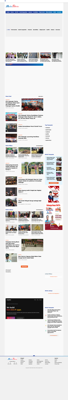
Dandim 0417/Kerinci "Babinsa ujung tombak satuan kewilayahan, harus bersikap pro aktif (22, 60)
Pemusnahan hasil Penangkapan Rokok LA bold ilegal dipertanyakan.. (57, 60)
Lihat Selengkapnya (39, 145)
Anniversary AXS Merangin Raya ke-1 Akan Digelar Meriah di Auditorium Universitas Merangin (30, 181)
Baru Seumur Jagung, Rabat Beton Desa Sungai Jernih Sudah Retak (29, 257)
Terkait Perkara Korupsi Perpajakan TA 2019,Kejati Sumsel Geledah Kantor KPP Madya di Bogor (23, 219)
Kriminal (48, 136)
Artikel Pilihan (48, 274)
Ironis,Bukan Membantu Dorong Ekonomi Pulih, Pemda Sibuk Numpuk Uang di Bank (51, 168)
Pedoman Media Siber (58, 362)
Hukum (12, 12)
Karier (56, 361)
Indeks (8, 12)
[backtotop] (34, 356)
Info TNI (16, 12)
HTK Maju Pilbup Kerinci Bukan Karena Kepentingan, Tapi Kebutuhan (11, 60)
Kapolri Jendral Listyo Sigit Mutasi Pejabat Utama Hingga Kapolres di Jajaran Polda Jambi (37, 232)
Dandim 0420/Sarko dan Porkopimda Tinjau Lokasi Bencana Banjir (23, 232)
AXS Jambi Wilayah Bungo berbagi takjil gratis (29, 201)
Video (9, 29)
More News (24, 266)
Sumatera (59, 12)
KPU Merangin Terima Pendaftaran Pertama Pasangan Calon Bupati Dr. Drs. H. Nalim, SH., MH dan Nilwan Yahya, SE (30, 117)
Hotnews (48, 127)
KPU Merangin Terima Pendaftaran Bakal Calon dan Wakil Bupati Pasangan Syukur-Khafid (45, 60)
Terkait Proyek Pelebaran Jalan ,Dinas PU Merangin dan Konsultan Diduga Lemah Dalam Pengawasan (34, 60)
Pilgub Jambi (42, 12)
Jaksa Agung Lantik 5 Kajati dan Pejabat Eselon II (29, 191)
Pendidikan (35, 12)
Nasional (30, 12)
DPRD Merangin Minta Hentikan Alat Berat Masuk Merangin (51, 158)
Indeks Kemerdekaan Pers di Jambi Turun (30, 126)
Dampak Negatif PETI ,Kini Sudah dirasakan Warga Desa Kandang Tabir (23, 155)
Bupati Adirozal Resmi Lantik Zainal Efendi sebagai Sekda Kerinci (51, 178)
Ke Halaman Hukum (53, 276)
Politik (54, 12)
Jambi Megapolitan (23, 12)
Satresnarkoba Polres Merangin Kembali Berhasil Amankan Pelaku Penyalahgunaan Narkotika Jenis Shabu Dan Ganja (51, 163)
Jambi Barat (48, 129)
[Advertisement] (42, 6)
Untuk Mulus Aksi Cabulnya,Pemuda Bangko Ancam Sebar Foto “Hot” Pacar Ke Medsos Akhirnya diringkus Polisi (37, 219)
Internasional (14, 29)
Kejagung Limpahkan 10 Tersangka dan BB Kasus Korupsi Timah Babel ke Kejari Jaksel (11, 155)
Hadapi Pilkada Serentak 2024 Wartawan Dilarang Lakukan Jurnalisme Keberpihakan (37, 155)
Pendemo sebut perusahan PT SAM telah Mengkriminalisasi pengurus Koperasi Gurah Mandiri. (50, 173)
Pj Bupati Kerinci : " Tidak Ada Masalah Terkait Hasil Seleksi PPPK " (11, 232)
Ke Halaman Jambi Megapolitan (53, 293)
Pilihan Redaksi (49, 12)
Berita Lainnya (48, 290)
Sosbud (52, 29)
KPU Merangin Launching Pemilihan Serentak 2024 (28, 137)
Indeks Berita (40, 96)
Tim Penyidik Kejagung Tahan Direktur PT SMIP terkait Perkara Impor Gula (11, 219)
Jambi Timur (48, 140)
